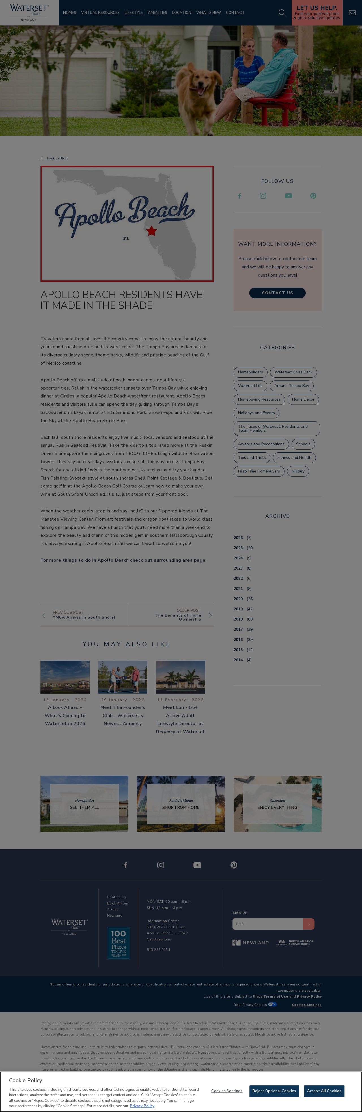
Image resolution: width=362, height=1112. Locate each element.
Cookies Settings (226, 1091)
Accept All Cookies (324, 1091)
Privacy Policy (142, 1106)
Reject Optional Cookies (274, 1091)
